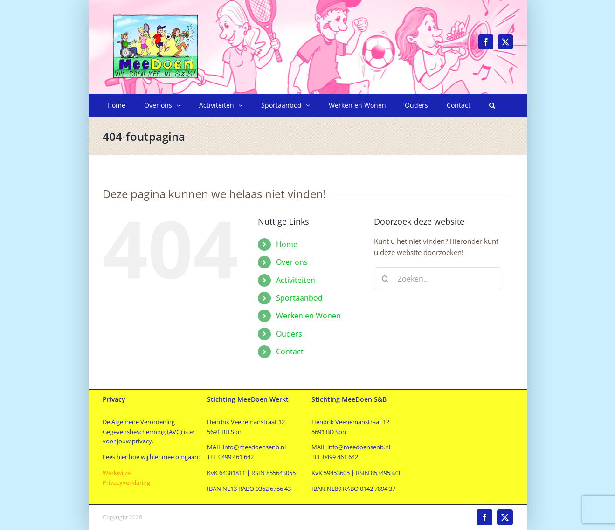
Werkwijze (117, 472)
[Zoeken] (385, 278)
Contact (290, 351)
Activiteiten (295, 280)
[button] (492, 105)
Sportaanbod (299, 298)
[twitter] (505, 41)
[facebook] (485, 41)
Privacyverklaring (126, 482)
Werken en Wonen (308, 315)
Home (286, 244)
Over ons (292, 262)
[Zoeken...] (437, 278)
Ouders (289, 334)
